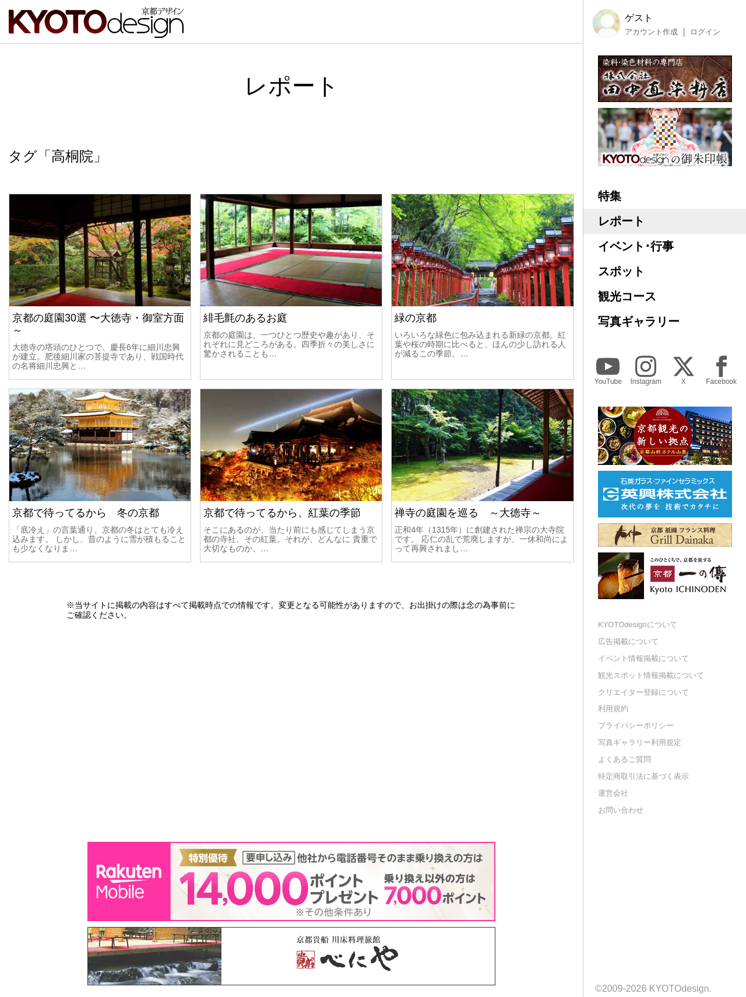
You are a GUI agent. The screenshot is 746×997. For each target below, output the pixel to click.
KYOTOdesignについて (637, 624)
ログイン (705, 32)
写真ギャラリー (639, 321)
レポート (621, 221)
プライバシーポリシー (636, 725)
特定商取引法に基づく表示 (643, 776)
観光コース (627, 296)
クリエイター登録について (643, 692)
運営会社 (613, 793)
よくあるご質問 (624, 759)
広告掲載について (628, 641)
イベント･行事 (636, 246)
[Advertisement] (291, 731)
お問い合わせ (620, 810)
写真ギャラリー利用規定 (639, 742)
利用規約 (613, 708)
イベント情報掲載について (643, 658)
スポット (621, 271)
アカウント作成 (651, 32)
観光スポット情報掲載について (651, 675)
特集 (609, 196)
